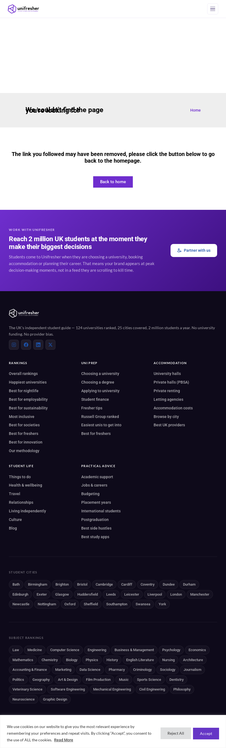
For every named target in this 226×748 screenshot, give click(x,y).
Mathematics (22, 660)
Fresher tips (91, 408)
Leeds (111, 594)
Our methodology (24, 451)
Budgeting (90, 494)
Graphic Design (55, 699)
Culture (15, 519)
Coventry (147, 584)
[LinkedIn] (38, 345)
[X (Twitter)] (50, 345)
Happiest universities (28, 382)
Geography (41, 680)
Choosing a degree (97, 382)
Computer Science (64, 650)
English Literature (140, 660)
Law (15, 650)
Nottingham (47, 604)
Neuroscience (23, 699)
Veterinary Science (27, 689)
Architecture (193, 660)
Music (124, 680)
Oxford (69, 604)
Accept (205, 733)
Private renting (167, 391)
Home (195, 110)
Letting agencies (168, 399)
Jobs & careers (94, 485)
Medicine (34, 650)
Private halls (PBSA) (171, 382)
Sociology (167, 670)
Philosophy (182, 689)
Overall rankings (23, 373)
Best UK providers (169, 425)
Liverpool (155, 594)
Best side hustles (96, 528)
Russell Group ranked (100, 416)
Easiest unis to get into (101, 425)
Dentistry (176, 680)
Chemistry (50, 660)
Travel (14, 494)
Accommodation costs (173, 408)
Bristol (82, 584)
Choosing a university (100, 373)
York (162, 604)
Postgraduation (95, 519)
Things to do (20, 477)
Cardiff (126, 584)
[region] (113, 731)
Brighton (62, 584)
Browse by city (166, 416)
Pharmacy (117, 670)
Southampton (116, 604)
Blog (13, 528)
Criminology (142, 670)
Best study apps (95, 537)
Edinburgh (20, 594)
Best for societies (24, 425)
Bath (16, 584)
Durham (189, 584)
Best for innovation (25, 442)
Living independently (27, 511)
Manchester (199, 594)
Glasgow (62, 594)
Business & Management (134, 650)
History (112, 660)
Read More (63, 740)
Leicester (131, 594)
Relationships (21, 502)
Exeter (42, 594)
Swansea (143, 604)
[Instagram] (14, 345)
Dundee (169, 584)
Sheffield (91, 604)
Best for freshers (23, 433)
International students (101, 511)
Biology (71, 660)
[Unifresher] (23, 9)
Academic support (97, 477)
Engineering (97, 650)
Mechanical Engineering (112, 689)
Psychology (171, 650)
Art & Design (68, 680)
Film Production (98, 680)
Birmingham (37, 584)
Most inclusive (21, 416)
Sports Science (149, 680)
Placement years (96, 502)
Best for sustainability (28, 408)
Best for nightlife (24, 391)
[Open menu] (212, 8)
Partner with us (193, 250)
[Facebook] (26, 345)
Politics (18, 680)
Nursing (168, 660)
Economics (197, 650)
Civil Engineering (152, 689)
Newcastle (20, 604)
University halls (167, 373)
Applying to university (100, 391)
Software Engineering (68, 689)
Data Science (90, 670)
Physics (92, 660)
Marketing (63, 670)
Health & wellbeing (25, 485)
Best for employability (28, 399)
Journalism (192, 670)
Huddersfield (87, 594)
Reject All (173, 733)
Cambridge (104, 584)
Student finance (95, 399)
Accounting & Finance (29, 670)
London (176, 594)
